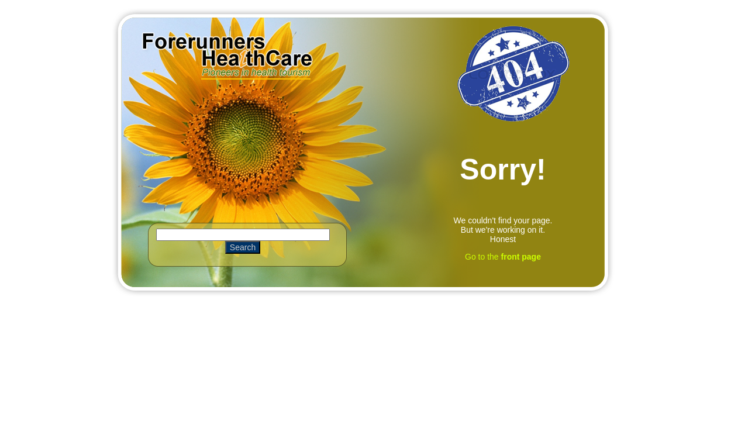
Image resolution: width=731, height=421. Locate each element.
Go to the (503, 256)
